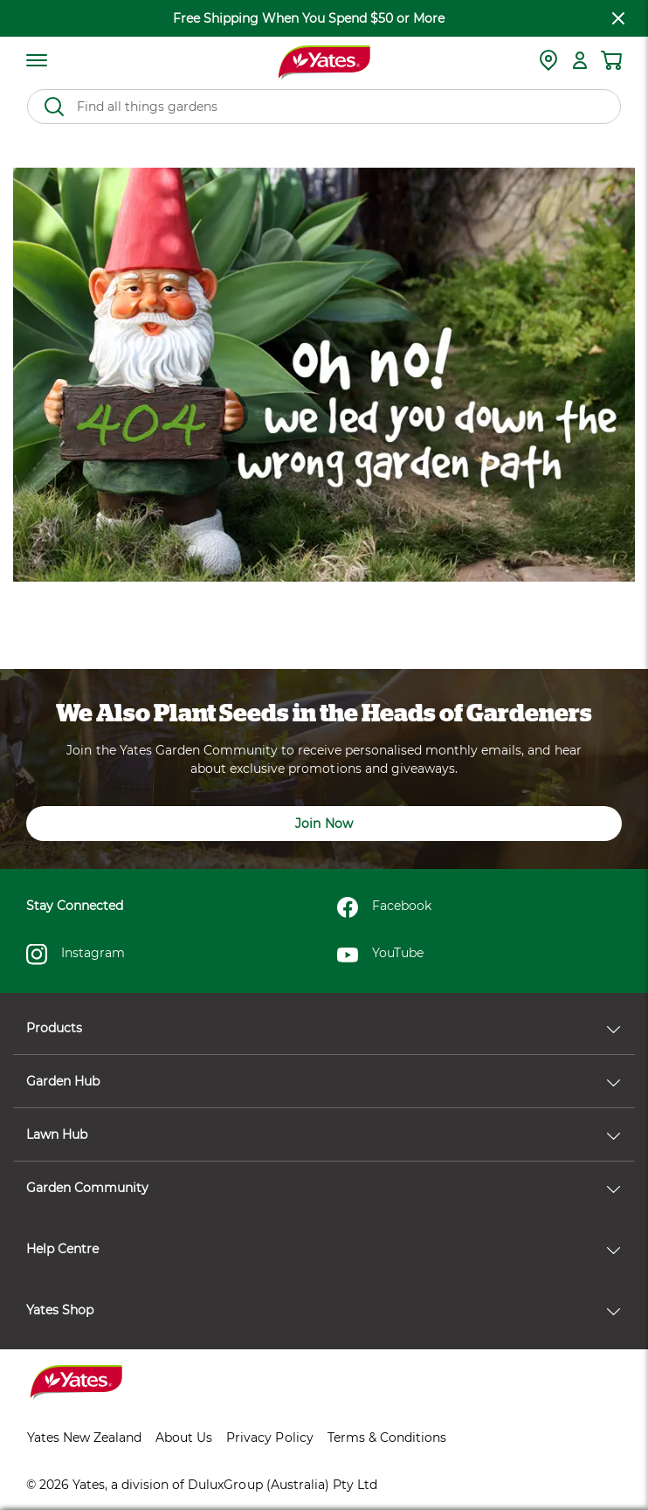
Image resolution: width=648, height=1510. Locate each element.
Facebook (384, 907)
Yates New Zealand (84, 1437)
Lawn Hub (323, 1134)
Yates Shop (323, 1310)
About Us (183, 1437)
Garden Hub (323, 1081)
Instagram (75, 954)
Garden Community (323, 1188)
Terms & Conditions (386, 1437)
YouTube (380, 954)
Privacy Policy (269, 1437)
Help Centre (323, 1249)
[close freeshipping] (618, 18)
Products (323, 1028)
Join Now (323, 823)
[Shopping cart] (611, 60)
